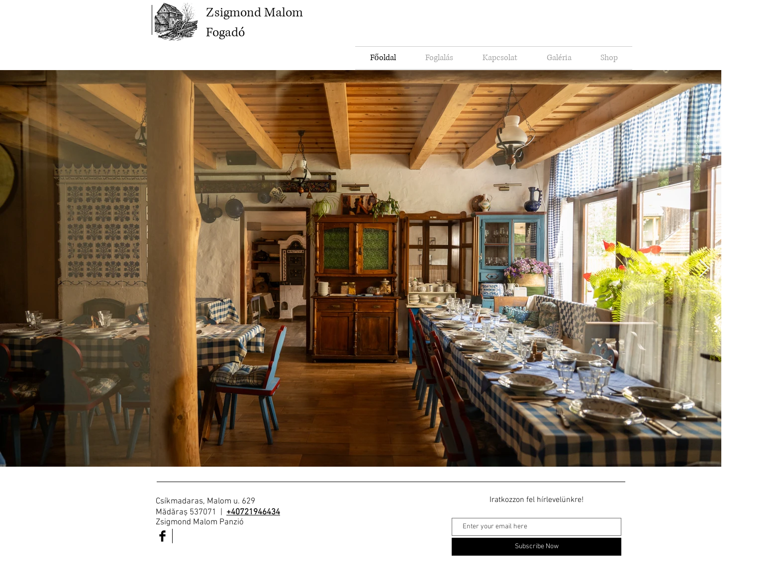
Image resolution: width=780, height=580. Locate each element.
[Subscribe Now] (536, 547)
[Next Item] (704, 268)
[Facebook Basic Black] (162, 536)
